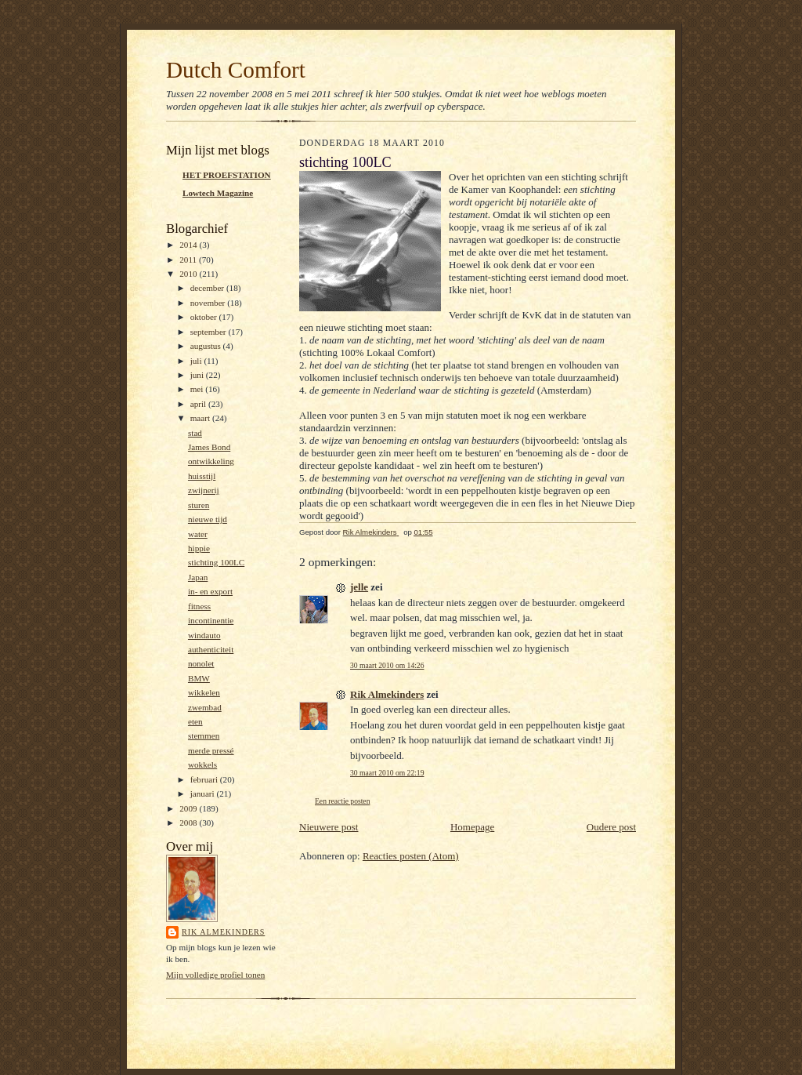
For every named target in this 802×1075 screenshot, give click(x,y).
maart (201, 418)
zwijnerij (203, 490)
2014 (189, 244)
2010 (189, 273)
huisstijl (201, 476)
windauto (204, 635)
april (199, 404)
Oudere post (611, 827)
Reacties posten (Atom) (411, 856)
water (198, 534)
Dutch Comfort (235, 69)
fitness (199, 606)
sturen (198, 505)
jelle (359, 587)
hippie (199, 548)
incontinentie (210, 620)
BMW (199, 678)
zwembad (205, 707)
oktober (204, 316)
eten (195, 721)
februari (205, 779)
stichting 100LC (216, 562)
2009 (189, 808)
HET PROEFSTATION (226, 175)
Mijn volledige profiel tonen (215, 974)
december (208, 287)
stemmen (203, 735)
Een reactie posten (342, 801)
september (209, 331)
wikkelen (204, 692)
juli (197, 360)
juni (198, 375)
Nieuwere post (328, 827)
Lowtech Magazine (217, 193)
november (208, 302)
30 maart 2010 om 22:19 (387, 772)
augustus (206, 345)
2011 (189, 259)
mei (198, 389)
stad (195, 433)
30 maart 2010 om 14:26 (387, 665)
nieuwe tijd (207, 519)
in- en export (210, 591)
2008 (189, 822)
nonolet (201, 663)
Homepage (472, 827)
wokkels (202, 764)
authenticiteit (210, 649)
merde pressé (211, 750)
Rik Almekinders (223, 932)
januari (203, 793)
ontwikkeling (211, 461)
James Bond (209, 447)
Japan (198, 577)
